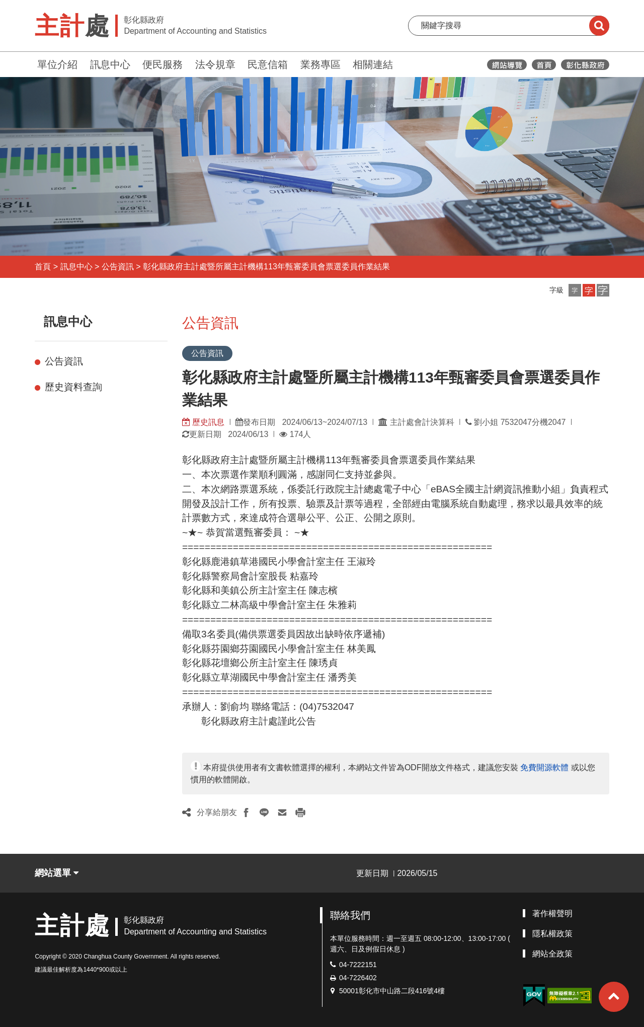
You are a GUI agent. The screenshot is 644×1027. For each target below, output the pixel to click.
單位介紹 (57, 64)
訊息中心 (110, 64)
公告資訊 (118, 266)
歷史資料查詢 (73, 387)
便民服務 (162, 64)
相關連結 (373, 64)
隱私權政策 (552, 933)
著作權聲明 (552, 913)
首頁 (43, 266)
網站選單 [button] (56, 873)
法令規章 (215, 64)
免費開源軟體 (544, 767)
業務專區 (320, 64)
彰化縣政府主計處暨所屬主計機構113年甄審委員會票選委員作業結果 (266, 266)
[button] (575, 290)
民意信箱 (268, 64)
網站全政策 (552, 953)
